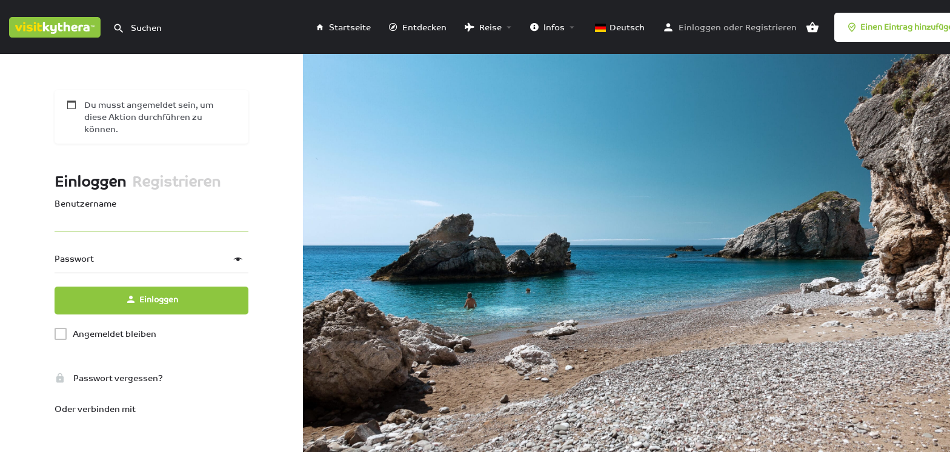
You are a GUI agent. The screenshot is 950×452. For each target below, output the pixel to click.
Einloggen (700, 27)
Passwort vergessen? (109, 378)
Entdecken (418, 27)
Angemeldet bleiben (114, 334)
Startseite (343, 27)
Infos (547, 27)
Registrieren (771, 27)
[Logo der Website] (56, 26)
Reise (483, 27)
